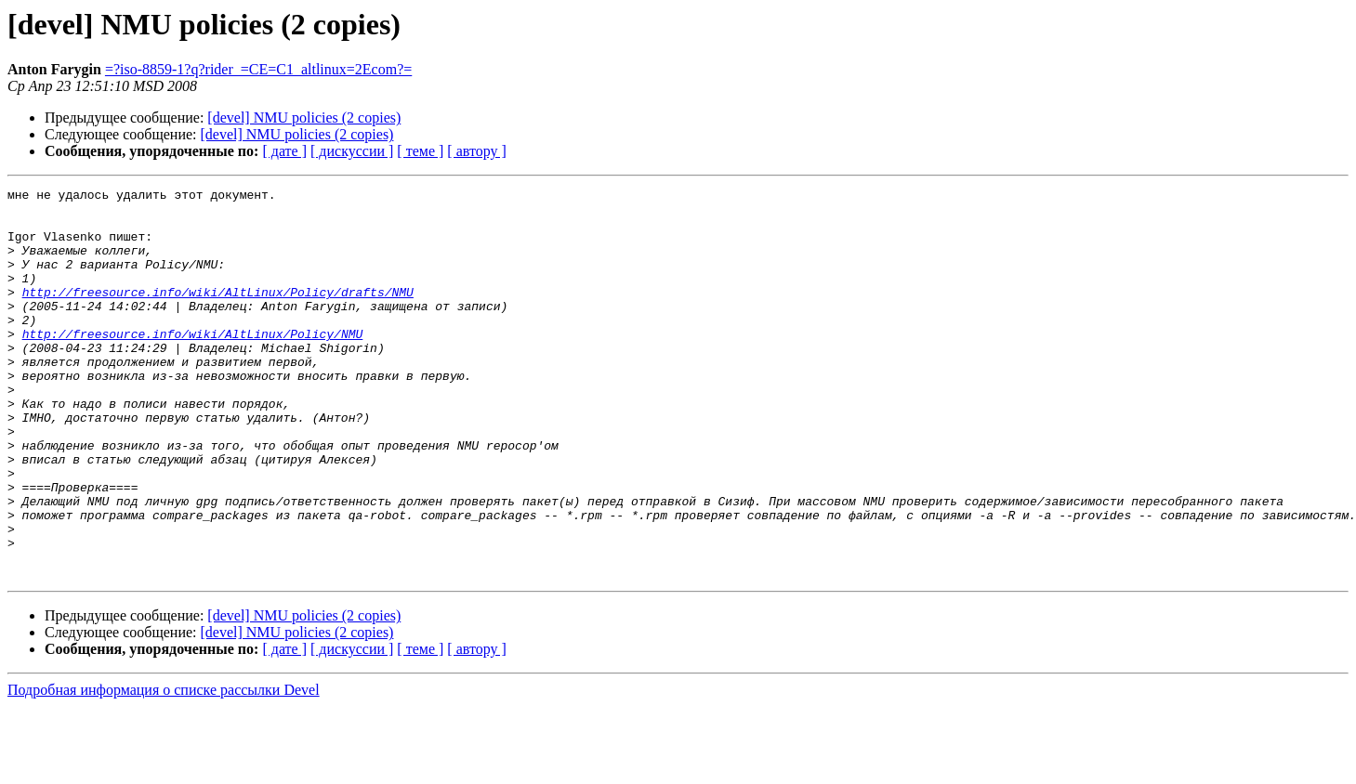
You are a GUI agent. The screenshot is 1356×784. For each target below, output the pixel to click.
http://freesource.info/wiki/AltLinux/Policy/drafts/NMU (218, 314)
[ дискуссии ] (351, 151)
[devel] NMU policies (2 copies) (304, 117)
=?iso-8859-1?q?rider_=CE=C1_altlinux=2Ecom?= (258, 69)
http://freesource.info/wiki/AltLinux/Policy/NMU (192, 364)
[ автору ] (476, 151)
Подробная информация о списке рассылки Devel (163, 768)
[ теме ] (420, 151)
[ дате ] (284, 151)
